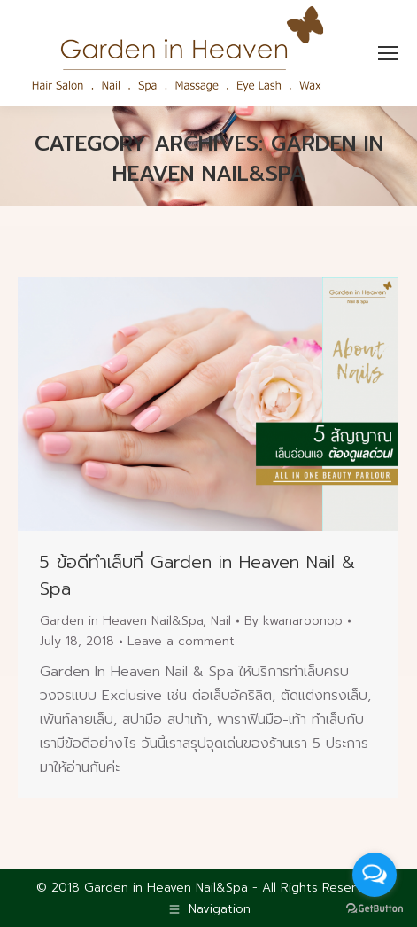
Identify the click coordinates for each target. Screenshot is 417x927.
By (293, 621)
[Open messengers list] (374, 875)
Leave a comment (181, 641)
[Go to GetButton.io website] (374, 909)
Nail (221, 621)
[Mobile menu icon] (387, 53)
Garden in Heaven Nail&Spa (121, 621)
